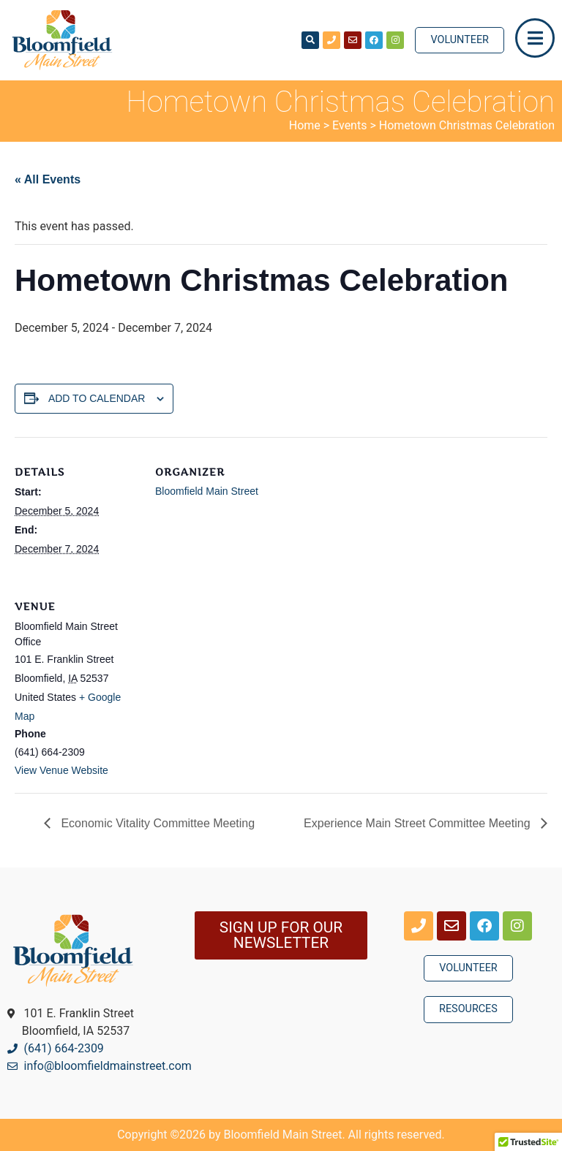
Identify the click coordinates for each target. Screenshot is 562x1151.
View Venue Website (61, 770)
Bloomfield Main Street (206, 491)
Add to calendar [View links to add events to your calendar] (97, 398)
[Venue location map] (232, 672)
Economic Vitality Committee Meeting (156, 823)
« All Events (47, 179)
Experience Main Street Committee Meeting (418, 823)
